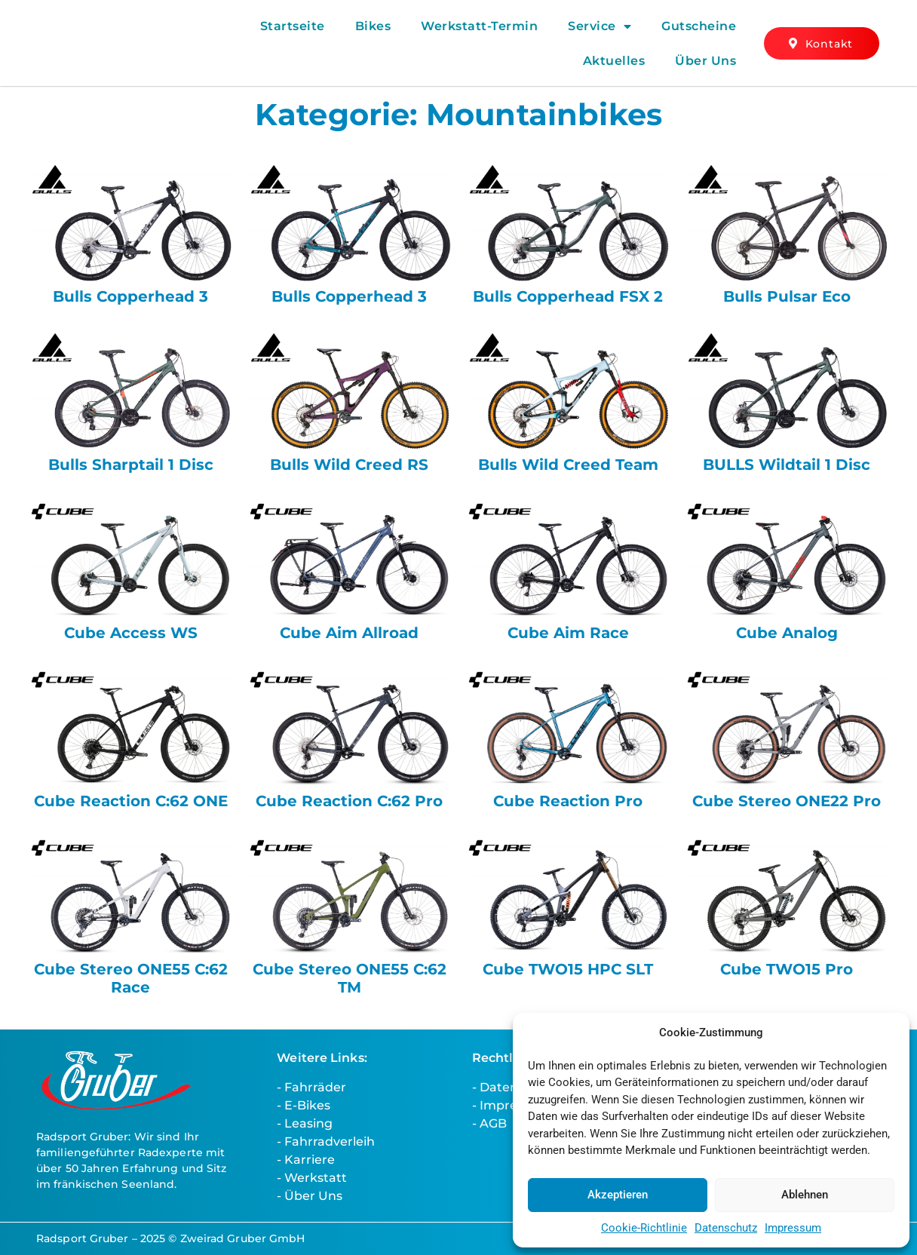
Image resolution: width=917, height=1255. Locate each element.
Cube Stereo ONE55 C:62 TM (349, 978)
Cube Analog (787, 633)
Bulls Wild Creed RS (349, 465)
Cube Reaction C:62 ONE (131, 801)
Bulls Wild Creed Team (568, 465)
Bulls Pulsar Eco (787, 296)
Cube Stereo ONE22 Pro (786, 801)
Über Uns (705, 61)
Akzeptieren (617, 1194)
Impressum (793, 1228)
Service (599, 26)
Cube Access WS (131, 633)
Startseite (292, 26)
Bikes (373, 26)
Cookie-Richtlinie (644, 1228)
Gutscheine (698, 26)
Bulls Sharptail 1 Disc (130, 465)
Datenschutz (726, 1228)
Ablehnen (804, 1194)
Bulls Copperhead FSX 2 (568, 296)
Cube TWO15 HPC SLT (568, 969)
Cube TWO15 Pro (786, 969)
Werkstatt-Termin (479, 26)
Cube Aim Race (568, 633)
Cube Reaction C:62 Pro (349, 801)
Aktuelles (614, 61)
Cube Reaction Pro (568, 801)
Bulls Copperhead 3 (130, 296)
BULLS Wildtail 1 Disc (786, 465)
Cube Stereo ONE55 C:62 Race (131, 978)
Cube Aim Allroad (349, 633)
